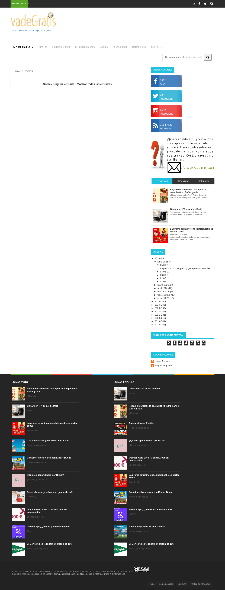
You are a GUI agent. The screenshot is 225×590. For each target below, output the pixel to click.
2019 (157, 321)
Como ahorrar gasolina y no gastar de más (50, 492)
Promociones (120, 47)
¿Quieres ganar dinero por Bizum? (46, 475)
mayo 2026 (163, 285)
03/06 (163, 275)
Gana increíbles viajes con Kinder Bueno (49, 457)
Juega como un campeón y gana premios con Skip (185, 268)
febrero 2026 (164, 295)
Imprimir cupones (23, 47)
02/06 (163, 278)
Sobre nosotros (166, 584)
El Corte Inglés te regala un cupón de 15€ (49, 544)
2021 (157, 314)
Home (18, 71)
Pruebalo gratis (61, 47)
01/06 (163, 281)
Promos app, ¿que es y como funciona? (48, 526)
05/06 (163, 265)
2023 (157, 308)
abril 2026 (163, 288)
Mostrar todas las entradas (94, 84)
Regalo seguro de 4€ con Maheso (147, 526)
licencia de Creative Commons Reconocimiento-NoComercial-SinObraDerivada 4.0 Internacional (80, 574)
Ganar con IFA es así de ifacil (42, 406)
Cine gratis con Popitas (141, 423)
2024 (157, 304)
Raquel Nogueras (163, 365)
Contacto (156, 47)
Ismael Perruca (162, 361)
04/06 (163, 271)
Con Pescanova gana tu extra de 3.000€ (48, 440)
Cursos (103, 47)
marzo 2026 (164, 291)
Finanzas (42, 47)
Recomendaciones (85, 47)
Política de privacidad (201, 584)
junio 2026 (163, 261)
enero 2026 (164, 298)
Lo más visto (139, 47)
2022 (157, 311)
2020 (157, 318)
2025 (157, 301)
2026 (157, 258)
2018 (157, 324)
